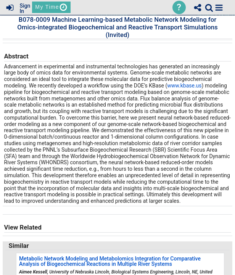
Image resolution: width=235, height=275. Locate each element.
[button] (219, 7)
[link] (209, 7)
